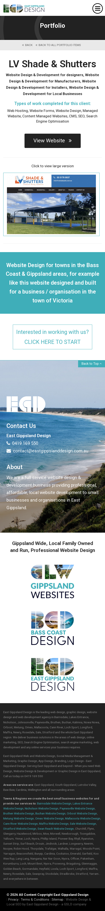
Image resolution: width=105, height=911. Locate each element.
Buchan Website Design (50, 813)
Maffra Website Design (54, 823)
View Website (52, 141)
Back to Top (91, 364)
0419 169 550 (22, 443)
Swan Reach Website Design (56, 828)
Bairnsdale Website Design (54, 803)
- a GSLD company (72, 904)
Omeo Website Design (49, 818)
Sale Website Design (83, 823)
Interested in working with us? (52, 337)
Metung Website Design (18, 818)
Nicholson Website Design (41, 808)
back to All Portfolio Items (58, 45)
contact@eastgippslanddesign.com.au (47, 450)
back (27, 45)
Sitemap (57, 899)
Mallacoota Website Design (82, 818)
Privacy (13, 899)
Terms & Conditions (35, 899)
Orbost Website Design (82, 813)
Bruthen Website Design (18, 813)
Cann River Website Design (20, 823)
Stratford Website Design (19, 828)
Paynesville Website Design (77, 808)
